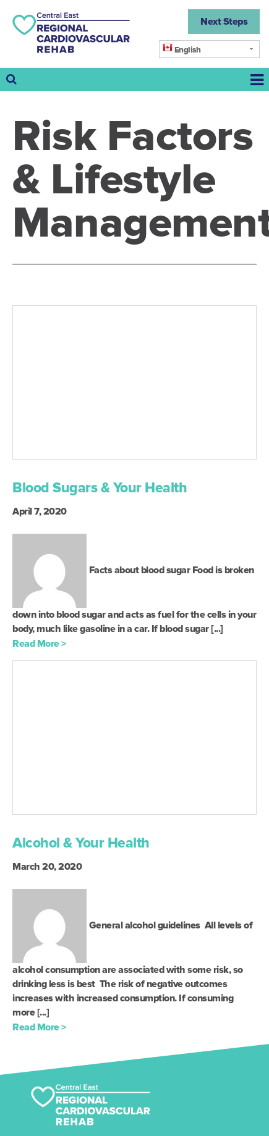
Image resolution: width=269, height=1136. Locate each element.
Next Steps (223, 21)
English (181, 49)
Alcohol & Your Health (81, 843)
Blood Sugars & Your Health (99, 488)
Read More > (39, 643)
